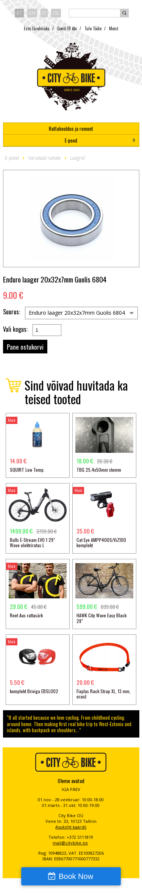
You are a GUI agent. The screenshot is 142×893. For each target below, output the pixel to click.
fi (44, 12)
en (32, 12)
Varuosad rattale (44, 158)
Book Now (76, 876)
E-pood (71, 140)
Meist (113, 28)
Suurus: (11, 311)
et (19, 12)
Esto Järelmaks (37, 28)
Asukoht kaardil (70, 827)
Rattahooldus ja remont (71, 128)
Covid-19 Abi (67, 28)
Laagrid (77, 158)
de (56, 12)
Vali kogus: (15, 329)
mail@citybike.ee (70, 843)
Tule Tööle (92, 28)
